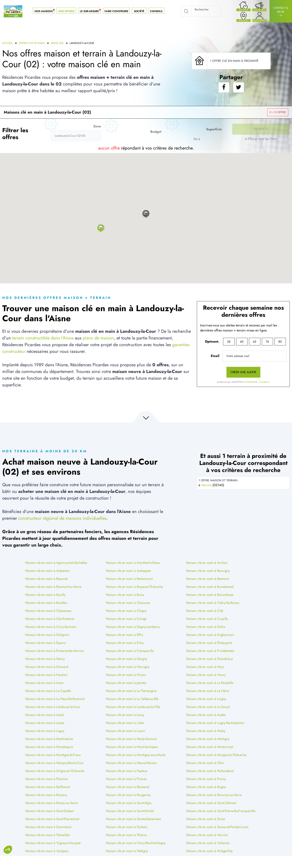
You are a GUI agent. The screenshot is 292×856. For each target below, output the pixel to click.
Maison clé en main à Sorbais (126, 827)
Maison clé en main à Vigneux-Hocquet (52, 843)
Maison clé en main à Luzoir (125, 730)
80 (280, 341)
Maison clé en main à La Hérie (207, 690)
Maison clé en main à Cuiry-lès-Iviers (50, 626)
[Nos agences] (243, 16)
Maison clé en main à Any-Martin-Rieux (133, 562)
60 (241, 341)
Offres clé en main (32, 43)
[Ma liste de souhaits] (243, 6)
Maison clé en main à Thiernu (126, 835)
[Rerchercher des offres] (76, 135)
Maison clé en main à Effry (124, 634)
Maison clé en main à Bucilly (45, 594)
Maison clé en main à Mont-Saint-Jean (132, 746)
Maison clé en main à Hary (205, 666)
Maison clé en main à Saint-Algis (128, 803)
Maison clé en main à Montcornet (209, 746)
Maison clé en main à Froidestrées (210, 650)
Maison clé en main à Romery (46, 795)
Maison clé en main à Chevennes (48, 610)
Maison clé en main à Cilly (204, 610)
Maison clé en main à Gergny (126, 658)
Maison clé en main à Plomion (46, 778)
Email (215, 355)
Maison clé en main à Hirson (126, 674)
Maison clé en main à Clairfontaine (49, 618)
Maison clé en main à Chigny (126, 610)
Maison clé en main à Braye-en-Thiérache (134, 586)
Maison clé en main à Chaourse (128, 602)
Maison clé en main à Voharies (207, 843)
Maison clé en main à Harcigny (128, 666)
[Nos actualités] (259, 6)
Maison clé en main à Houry (206, 674)
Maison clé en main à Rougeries (128, 795)
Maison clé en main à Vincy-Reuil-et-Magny (136, 843)
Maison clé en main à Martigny (207, 738)
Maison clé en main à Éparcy (45, 642)
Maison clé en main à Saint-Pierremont (52, 819)
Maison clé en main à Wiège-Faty (209, 851)
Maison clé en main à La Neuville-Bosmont (55, 698)
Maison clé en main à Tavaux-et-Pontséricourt (217, 827)
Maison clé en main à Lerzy (125, 714)
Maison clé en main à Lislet (125, 722)
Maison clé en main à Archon (206, 562)
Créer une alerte (243, 372)
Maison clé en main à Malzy (205, 730)
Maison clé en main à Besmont (207, 578)
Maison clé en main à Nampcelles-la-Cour (54, 762)
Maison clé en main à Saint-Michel (130, 811)
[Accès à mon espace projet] (259, 16)
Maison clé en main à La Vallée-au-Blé (132, 698)
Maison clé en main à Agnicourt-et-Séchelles (56, 562)
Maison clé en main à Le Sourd (208, 706)
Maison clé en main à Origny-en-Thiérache (54, 770)
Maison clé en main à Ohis (205, 762)
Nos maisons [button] (44, 11)
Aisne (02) (57, 43)
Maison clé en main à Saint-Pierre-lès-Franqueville (220, 811)
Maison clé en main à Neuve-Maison (131, 762)
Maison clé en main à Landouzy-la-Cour (52, 706)
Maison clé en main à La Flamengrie (131, 690)
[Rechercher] (201, 11)
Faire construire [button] (116, 11)
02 (229, 341)
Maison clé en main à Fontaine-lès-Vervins (54, 650)
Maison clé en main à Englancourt (210, 634)
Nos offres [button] (66, 11)
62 (254, 341)
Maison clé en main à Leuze (44, 722)
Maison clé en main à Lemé (44, 714)
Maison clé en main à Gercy (45, 658)
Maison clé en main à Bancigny (208, 570)
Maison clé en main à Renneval (127, 786)
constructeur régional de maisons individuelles (62, 518)
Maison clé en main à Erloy (125, 642)
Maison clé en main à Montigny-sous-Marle (135, 754)
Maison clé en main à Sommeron (48, 827)
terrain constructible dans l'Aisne (43, 338)
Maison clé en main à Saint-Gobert (49, 811)
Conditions (264, 382)
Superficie (214, 129)
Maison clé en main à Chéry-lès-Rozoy (212, 602)
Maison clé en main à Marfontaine (49, 738)
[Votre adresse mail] (254, 356)
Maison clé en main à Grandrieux (209, 658)
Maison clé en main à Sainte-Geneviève (133, 819)
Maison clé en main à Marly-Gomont (131, 738)
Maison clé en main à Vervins (207, 835)
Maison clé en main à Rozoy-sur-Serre (51, 803)
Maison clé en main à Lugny (44, 730)
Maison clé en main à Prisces (126, 778)
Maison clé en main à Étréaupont (209, 642)
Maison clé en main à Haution (46, 674)
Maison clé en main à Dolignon (47, 634)
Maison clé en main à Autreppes (128, 570)
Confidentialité (250, 382)
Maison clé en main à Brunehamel (210, 586)
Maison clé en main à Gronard (46, 666)
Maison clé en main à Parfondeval (210, 770)
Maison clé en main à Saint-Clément (211, 803)
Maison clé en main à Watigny (127, 851)
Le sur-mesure (91, 11)
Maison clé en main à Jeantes (126, 682)
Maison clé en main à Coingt (126, 618)
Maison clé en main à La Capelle (48, 690)
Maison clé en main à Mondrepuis (49, 746)
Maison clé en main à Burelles (46, 602)
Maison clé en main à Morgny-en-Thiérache (216, 754)
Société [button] (139, 11)
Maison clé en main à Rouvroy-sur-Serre (214, 795)
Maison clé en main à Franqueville (130, 650)
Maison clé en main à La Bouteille (209, 682)
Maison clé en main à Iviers (44, 682)
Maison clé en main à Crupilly (207, 618)
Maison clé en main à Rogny (206, 786)
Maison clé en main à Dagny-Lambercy (133, 626)
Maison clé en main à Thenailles (47, 835)
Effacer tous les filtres (261, 138)
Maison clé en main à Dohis (205, 626)
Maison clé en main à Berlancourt (129, 578)
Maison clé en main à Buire (125, 594)
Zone (97, 126)
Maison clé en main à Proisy (206, 778)
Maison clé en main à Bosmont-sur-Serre (53, 586)
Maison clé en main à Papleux (126, 770)
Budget (155, 131)
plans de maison (98, 338)
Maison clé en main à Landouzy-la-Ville (133, 706)
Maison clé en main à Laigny (206, 698)
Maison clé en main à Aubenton (47, 570)
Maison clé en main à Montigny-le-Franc (53, 754)
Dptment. (212, 341)
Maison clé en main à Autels (206, 714)
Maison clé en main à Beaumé (46, 578)
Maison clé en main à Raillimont (47, 786)
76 (267, 341)
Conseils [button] (156, 11)
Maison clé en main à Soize (205, 819)
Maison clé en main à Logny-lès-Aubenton (215, 722)
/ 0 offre (278, 112)
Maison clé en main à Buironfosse (209, 594)
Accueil (7, 43)
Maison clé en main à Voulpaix (47, 851)
